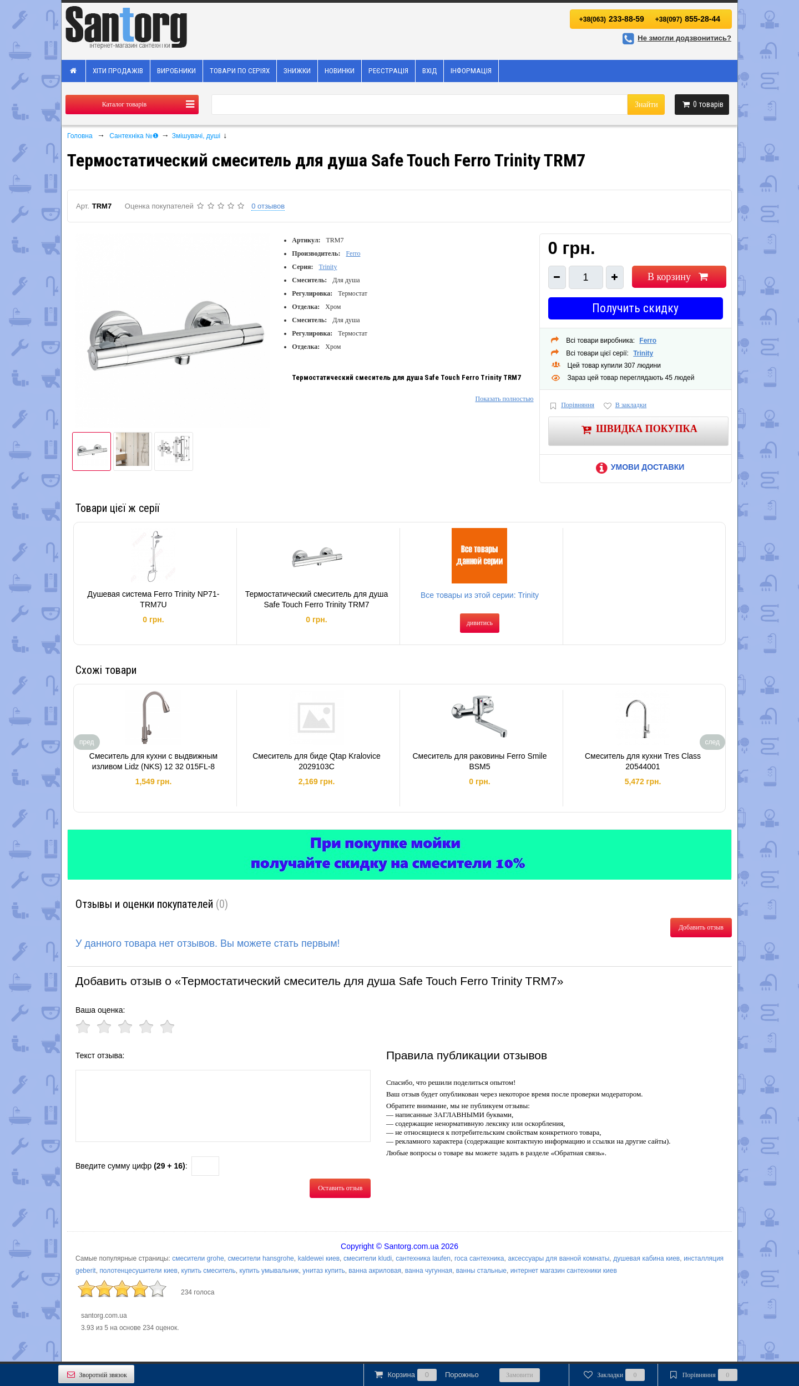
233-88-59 (611, 18)
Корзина (425, 1375)
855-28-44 (687, 18)
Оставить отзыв (340, 1188)
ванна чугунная (428, 1271)
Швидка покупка (638, 429)
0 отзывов (268, 206)
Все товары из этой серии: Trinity (480, 595)
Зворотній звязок (96, 1374)
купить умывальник (269, 1271)
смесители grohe (198, 1258)
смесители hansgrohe (261, 1258)
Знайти (646, 104)
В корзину (679, 276)
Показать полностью (504, 399)
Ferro (353, 253)
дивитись (480, 623)
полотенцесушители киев (138, 1271)
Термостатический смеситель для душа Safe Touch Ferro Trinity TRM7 (316, 600)
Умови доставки (638, 467)
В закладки (624, 405)
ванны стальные (481, 1271)
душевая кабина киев (646, 1258)
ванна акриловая (374, 1271)
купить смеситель (208, 1271)
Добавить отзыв (701, 927)
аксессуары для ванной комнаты (558, 1258)
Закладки (613, 1375)
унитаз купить (323, 1271)
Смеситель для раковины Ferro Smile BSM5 (479, 761)
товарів (702, 104)
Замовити (519, 1375)
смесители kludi (367, 1258)
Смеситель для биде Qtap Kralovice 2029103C (316, 761)
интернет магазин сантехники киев (563, 1271)
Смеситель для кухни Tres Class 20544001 (643, 761)
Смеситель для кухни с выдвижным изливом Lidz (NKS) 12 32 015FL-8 (153, 761)
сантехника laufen (423, 1258)
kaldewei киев (319, 1258)
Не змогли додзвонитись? (675, 38)
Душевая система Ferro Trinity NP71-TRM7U (154, 600)
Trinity (328, 267)
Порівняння (571, 405)
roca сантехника (479, 1258)
